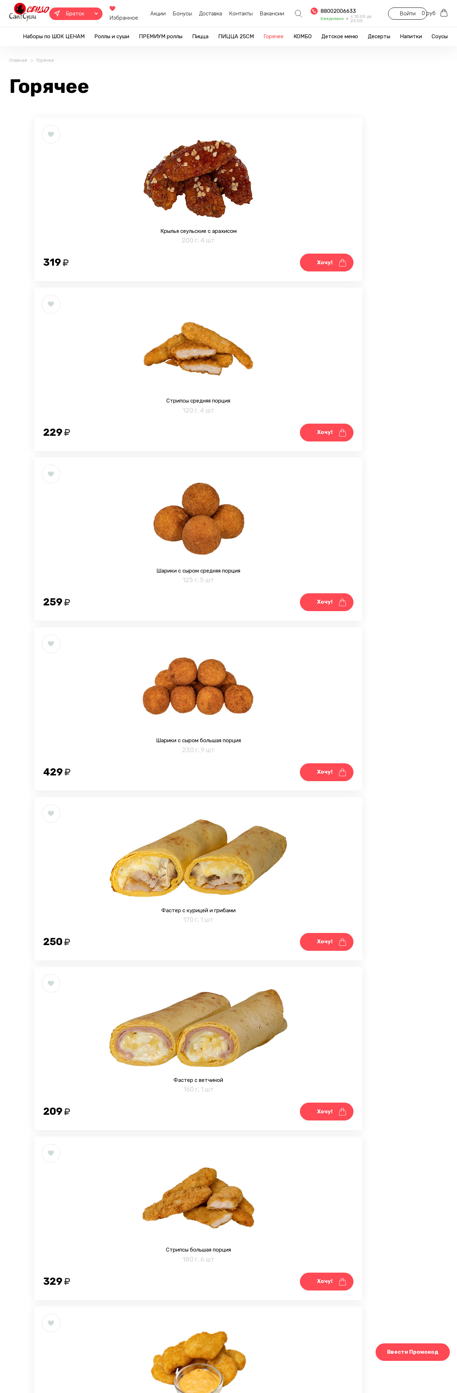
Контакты (231, 13)
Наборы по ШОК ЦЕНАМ (54, 36)
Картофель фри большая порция (99, 1231)
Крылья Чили (357, 652)
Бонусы (172, 13)
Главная (18, 70)
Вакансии (262, 13)
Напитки (411, 36)
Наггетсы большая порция (228, 1038)
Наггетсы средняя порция (228, 652)
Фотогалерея (202, 1369)
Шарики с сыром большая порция (99, 460)
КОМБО (302, 36)
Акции (148, 13)
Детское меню (339, 36)
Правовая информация (145, 1369)
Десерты (379, 36)
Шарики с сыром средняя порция (358, 267)
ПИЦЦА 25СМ (236, 36)
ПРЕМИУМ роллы (160, 36)
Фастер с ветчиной (357, 460)
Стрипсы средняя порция (228, 267)
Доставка (201, 13)
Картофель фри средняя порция (357, 1038)
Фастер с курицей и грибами (228, 460)
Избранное (119, 13)
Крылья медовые (99, 845)
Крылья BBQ (358, 845)
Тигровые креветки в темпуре (228, 845)
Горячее (273, 36)
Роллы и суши (111, 36)
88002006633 (328, 11)
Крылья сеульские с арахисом (98, 267)
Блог (236, 1369)
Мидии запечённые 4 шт (99, 1038)
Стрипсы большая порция (99, 652)
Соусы (440, 36)
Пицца (200, 36)
